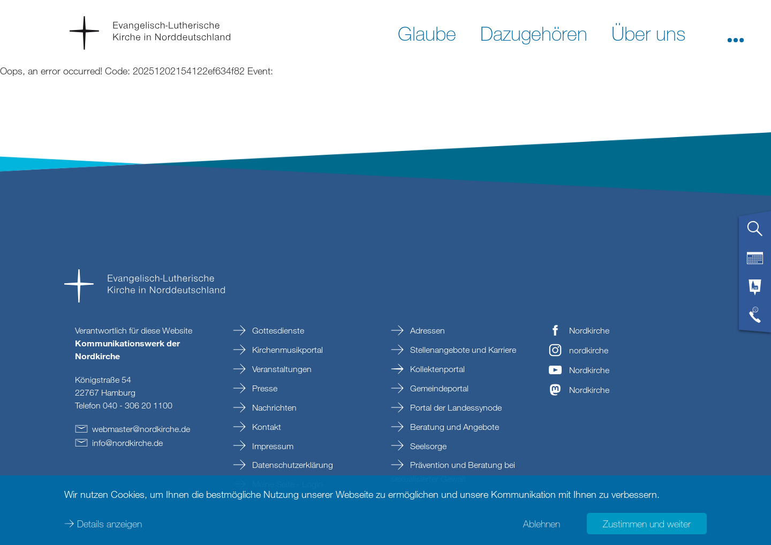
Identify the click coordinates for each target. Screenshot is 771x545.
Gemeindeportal (438, 388)
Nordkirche (589, 330)
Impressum (271, 446)
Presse (263, 388)
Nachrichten (273, 407)
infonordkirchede (127, 443)
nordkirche (588, 350)
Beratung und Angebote (453, 427)
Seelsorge (427, 446)
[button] (735, 33)
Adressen (426, 330)
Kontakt (265, 427)
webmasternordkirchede (141, 429)
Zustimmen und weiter (647, 523)
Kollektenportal (436, 369)
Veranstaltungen (281, 369)
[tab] (755, 233)
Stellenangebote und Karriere (462, 349)
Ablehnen (541, 523)
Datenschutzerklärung (291, 465)
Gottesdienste (277, 330)
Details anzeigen (109, 523)
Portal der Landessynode (455, 407)
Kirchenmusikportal (286, 349)
